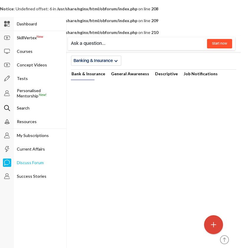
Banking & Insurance (96, 60)
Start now (219, 43)
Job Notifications (201, 73)
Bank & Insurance (88, 73)
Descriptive (166, 73)
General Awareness (130, 73)
